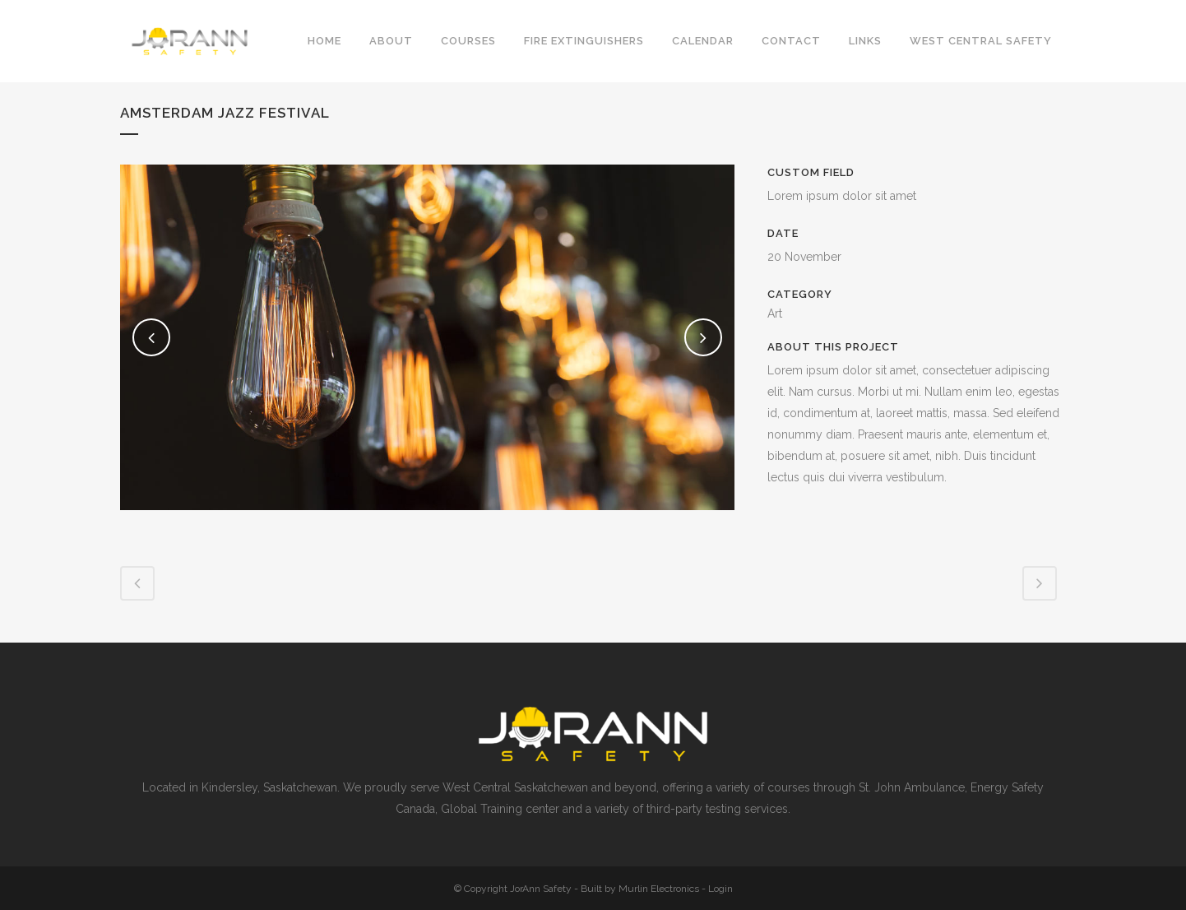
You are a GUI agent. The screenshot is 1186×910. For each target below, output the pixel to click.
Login (720, 888)
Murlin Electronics (658, 888)
